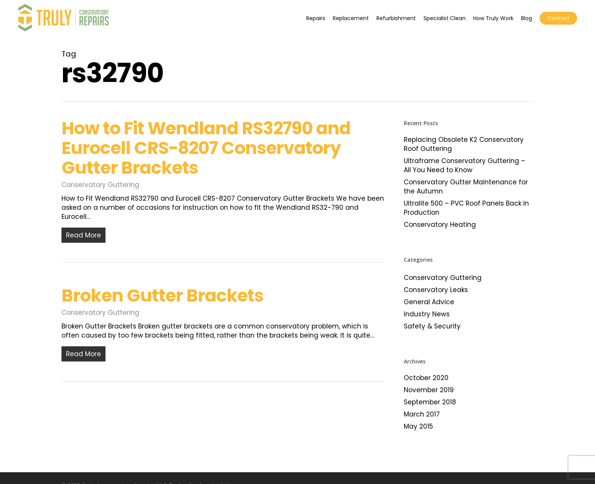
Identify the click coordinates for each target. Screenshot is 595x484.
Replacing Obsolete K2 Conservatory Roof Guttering (464, 144)
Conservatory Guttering (100, 184)
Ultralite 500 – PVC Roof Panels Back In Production (466, 208)
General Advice (429, 301)
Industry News (427, 314)
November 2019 (429, 389)
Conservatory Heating (440, 224)
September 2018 (430, 402)
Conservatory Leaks (436, 289)
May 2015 (418, 426)
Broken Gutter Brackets (162, 301)
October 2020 (426, 377)
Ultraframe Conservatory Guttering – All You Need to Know (464, 165)
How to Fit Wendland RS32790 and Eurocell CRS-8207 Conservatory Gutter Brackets (206, 148)
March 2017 (422, 414)
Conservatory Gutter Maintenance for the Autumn (466, 187)
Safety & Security (432, 326)
